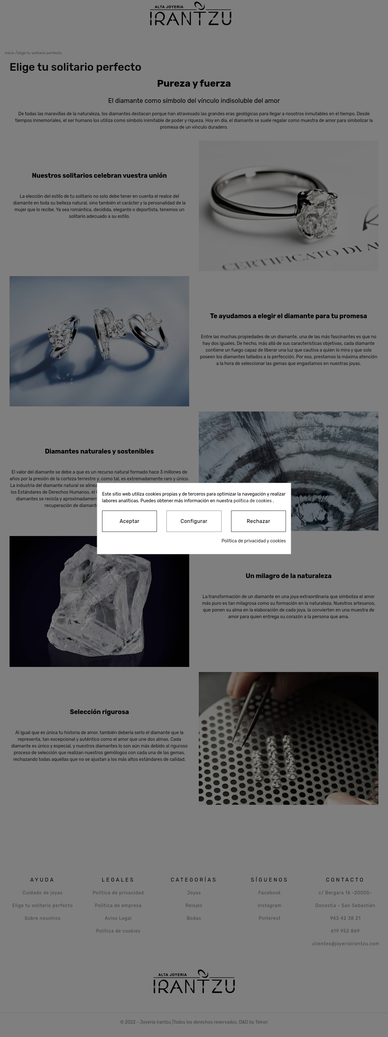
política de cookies (253, 501)
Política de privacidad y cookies (253, 541)
